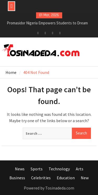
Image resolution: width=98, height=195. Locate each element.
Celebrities (41, 177)
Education (66, 177)
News (20, 168)
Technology (59, 168)
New (85, 177)
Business (17, 177)
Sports (37, 168)
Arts (79, 168)
